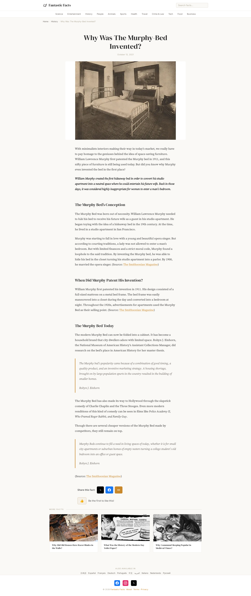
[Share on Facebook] (109, 489)
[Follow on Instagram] (125, 583)
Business (191, 14)
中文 (131, 573)
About (129, 589)
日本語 (83, 573)
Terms (136, 589)
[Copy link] (118, 489)
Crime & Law (158, 14)
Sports (123, 14)
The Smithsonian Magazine (140, 264)
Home (45, 21)
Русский (166, 573)
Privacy (144, 589)
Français (102, 573)
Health (134, 14)
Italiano (145, 573)
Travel (144, 14)
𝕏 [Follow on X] (134, 583)
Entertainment (74, 14)
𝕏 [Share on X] (100, 490)
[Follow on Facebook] (117, 583)
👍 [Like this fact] (82, 501)
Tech (170, 14)
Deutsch (111, 573)
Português (122, 573)
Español (92, 573)
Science (59, 14)
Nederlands (155, 573)
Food (180, 14)
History (88, 14)
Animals (112, 14)
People (100, 14)
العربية (137, 573)
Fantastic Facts (117, 589)
